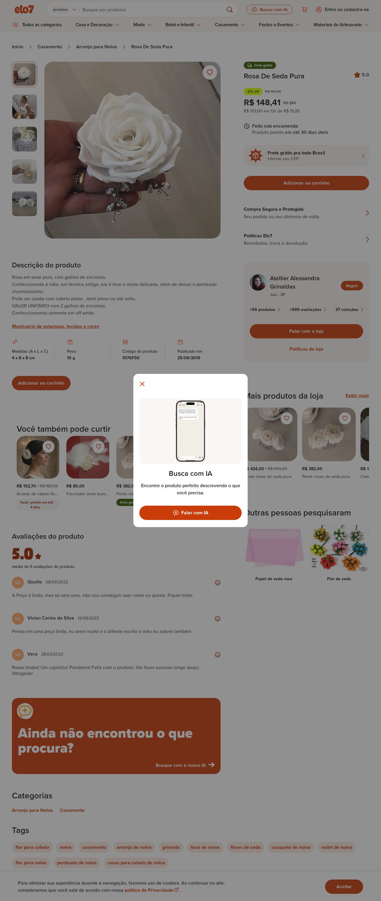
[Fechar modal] (142, 384)
